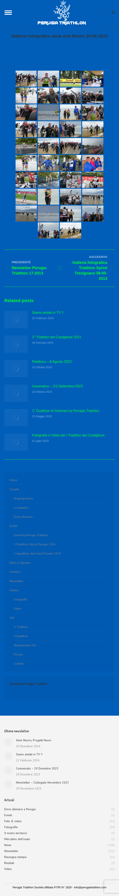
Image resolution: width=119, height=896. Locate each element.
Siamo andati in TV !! (48, 312)
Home (13, 480)
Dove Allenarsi (23, 517)
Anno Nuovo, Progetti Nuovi (33, 740)
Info (12, 618)
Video (17, 608)
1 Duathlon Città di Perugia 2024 (34, 544)
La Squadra (21, 507)
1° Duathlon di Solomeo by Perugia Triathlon (65, 411)
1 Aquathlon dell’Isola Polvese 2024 (37, 553)
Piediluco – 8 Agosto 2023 (51, 361)
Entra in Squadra (20, 563)
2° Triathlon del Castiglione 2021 (56, 337)
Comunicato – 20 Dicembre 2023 (37, 768)
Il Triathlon (21, 627)
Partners (15, 572)
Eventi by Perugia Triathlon (31, 535)
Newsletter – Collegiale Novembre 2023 (42, 782)
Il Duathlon (21, 636)
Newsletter (17, 581)
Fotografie (20, 599)
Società (14, 489)
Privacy (18, 654)
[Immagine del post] (16, 319)
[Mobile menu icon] (8, 13)
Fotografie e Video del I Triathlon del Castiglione (68, 435)
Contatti (18, 663)
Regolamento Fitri (25, 645)
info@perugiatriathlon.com (90, 887)
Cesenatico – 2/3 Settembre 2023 (57, 386)
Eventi (13, 526)
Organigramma (23, 498)
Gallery (14, 590)
